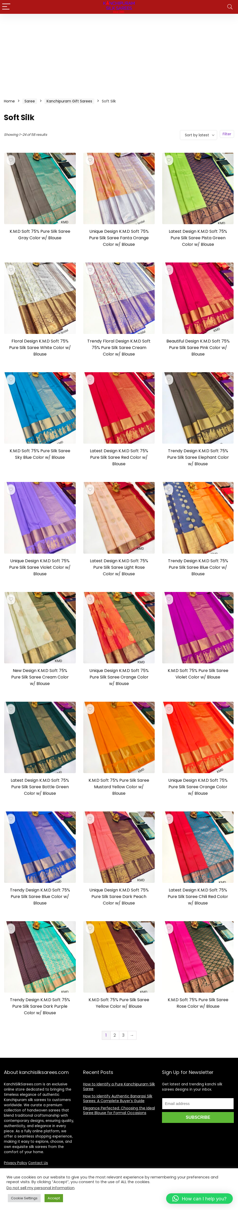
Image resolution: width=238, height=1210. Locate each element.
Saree (29, 101)
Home (9, 101)
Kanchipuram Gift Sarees (69, 101)
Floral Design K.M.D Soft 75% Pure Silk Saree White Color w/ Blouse (40, 347)
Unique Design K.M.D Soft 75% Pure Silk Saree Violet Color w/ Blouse (40, 567)
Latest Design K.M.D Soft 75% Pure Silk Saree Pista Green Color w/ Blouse (198, 237)
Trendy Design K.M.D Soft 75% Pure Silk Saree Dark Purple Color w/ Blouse (40, 1006)
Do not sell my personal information (40, 1187)
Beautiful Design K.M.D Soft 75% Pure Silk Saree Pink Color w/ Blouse (198, 347)
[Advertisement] (119, 52)
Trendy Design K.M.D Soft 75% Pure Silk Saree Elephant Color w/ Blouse (198, 457)
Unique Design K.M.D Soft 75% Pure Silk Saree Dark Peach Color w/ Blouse (119, 896)
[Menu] (6, 7)
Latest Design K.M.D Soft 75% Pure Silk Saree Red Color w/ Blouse (119, 457)
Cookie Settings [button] (24, 1198)
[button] (199, 1198)
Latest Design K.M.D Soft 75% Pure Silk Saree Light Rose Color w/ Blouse (119, 567)
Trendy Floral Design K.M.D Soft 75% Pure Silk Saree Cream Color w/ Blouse (119, 347)
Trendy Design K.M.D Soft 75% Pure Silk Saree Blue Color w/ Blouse (198, 567)
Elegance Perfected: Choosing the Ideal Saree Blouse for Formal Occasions (119, 1110)
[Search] (230, 7)
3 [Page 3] (123, 1035)
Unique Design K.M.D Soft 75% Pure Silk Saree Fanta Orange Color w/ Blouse (119, 237)
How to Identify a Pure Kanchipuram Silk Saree (119, 1086)
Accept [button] (54, 1198)
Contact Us (38, 1162)
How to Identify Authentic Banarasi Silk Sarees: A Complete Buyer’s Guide (117, 1098)
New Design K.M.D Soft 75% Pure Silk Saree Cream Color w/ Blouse (40, 677)
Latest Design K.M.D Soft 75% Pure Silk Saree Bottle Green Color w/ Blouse (40, 786)
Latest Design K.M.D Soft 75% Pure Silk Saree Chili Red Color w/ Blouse (198, 896)
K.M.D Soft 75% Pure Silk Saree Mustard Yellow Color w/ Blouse (119, 786)
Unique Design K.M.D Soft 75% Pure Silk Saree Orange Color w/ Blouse (119, 677)
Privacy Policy (15, 1162)
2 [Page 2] (115, 1035)
